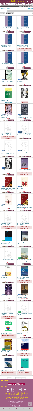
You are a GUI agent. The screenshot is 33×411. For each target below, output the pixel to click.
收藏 (16, 409)
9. (8, 100)
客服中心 (10, 409)
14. (24, 135)
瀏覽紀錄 (23, 409)
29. (4, 277)
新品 (6, 4)
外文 (13, 4)
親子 (30, 4)
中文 (10, 4)
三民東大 (21, 4)
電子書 (26, 4)
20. (20, 188)
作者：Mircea (3, 10)
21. (5, 205)
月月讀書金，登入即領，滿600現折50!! (28, 6)
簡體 (16, 4)
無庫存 (4, 31)
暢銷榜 (2, 4)
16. (24, 152)
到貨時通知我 (8, 102)
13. (8, 135)
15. (8, 153)
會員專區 (29, 409)
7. (6, 81)
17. (3, 169)
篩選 (30, 8)
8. (20, 81)
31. (5, 295)
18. (24, 171)
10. (20, 99)
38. (24, 352)
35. (8, 333)
